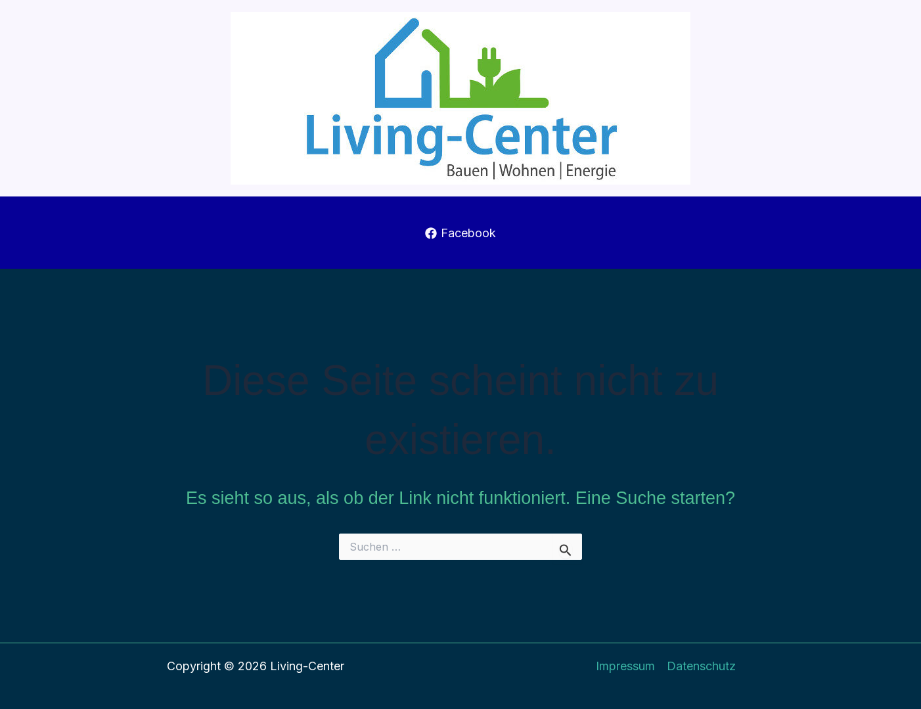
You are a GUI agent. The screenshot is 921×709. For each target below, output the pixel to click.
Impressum (625, 666)
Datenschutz (701, 666)
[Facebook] (460, 233)
